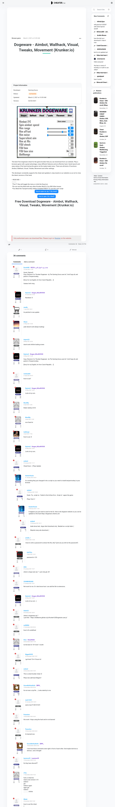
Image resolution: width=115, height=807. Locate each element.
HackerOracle (29, 475)
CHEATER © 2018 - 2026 (100, 184)
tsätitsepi (26, 432)
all (108, 16)
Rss (95, 181)
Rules (95, 176)
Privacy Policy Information (100, 179)
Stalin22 (26, 610)
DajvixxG (28, 293)
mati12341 (28, 700)
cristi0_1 (28, 538)
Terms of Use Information (100, 177)
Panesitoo (27, 714)
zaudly (26, 307)
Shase (25, 322)
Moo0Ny (26, 403)
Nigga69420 (29, 654)
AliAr (25, 567)
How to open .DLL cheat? (46, 196)
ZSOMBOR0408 (28, 581)
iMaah (25, 799)
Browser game (16, 38)
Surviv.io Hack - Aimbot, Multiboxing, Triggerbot (104, 147)
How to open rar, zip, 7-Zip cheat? (46, 191)
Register (58, 238)
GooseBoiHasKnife (29, 685)
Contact (100, 176)
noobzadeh (27, 374)
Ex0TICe (29, 552)
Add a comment (29, 262)
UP (9, 245)
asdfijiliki (26, 625)
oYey (25, 773)
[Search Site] (103, 9)
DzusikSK (26, 267)
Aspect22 (26, 339)
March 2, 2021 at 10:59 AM (31, 38)
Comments (17, 262)
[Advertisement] (46, 22)
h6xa (25, 640)
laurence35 (27, 758)
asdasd (26, 461)
